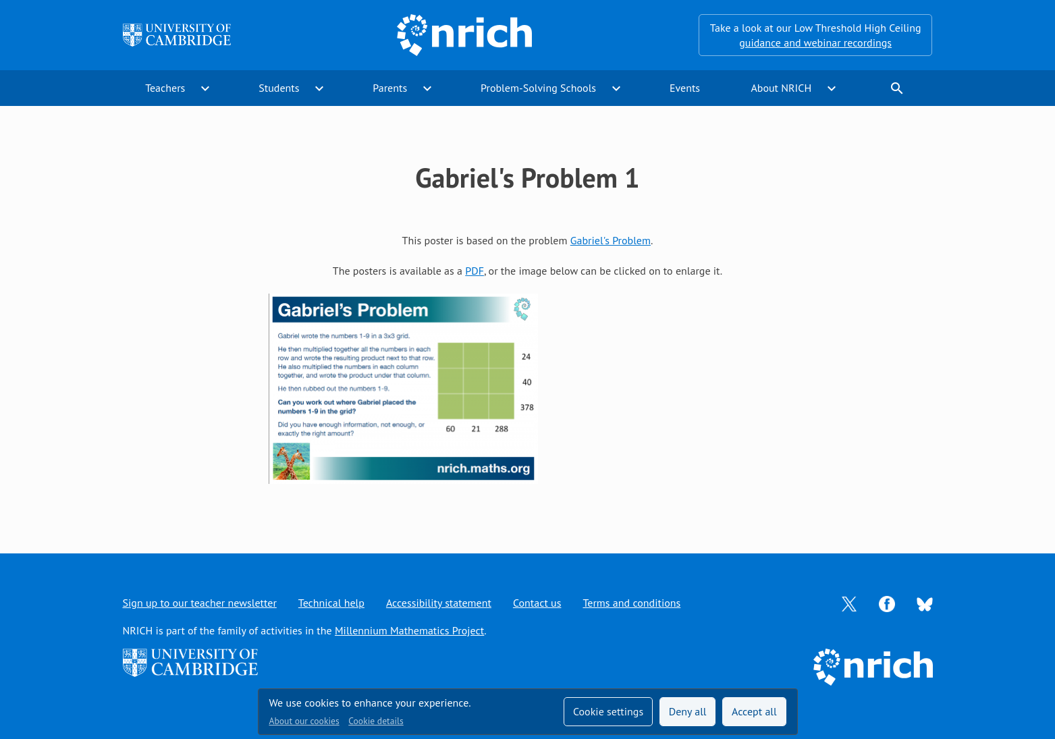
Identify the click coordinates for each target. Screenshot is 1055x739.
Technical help (331, 602)
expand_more (205, 88)
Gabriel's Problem (610, 240)
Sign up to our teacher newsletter (200, 602)
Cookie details (375, 721)
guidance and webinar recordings (815, 42)
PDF (474, 270)
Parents (390, 87)
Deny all (688, 711)
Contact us (537, 602)
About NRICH (781, 87)
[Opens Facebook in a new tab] (887, 602)
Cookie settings (608, 711)
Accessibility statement (438, 602)
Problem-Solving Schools (538, 87)
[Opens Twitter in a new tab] (849, 602)
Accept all (754, 711)
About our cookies (304, 721)
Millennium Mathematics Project (409, 630)
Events (685, 87)
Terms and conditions (631, 602)
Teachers (165, 87)
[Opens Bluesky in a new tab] (925, 603)
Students (279, 87)
